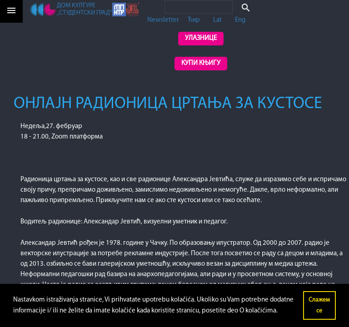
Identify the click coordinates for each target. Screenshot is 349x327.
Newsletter (163, 20)
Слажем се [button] (319, 305)
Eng (240, 20)
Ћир (194, 20)
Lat (217, 20)
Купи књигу (200, 63)
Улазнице (201, 38)
